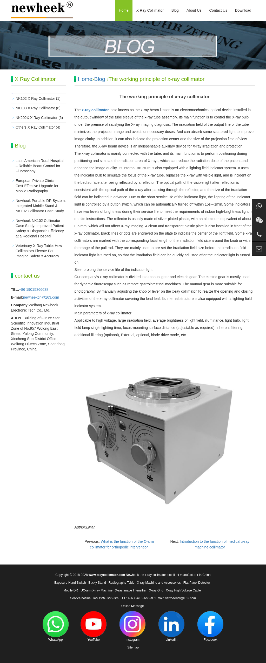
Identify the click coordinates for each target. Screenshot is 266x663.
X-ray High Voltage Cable (183, 590)
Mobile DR (70, 590)
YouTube (94, 626)
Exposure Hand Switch (70, 582)
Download (243, 10)
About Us (194, 10)
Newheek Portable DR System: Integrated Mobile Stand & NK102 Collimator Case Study (41, 206)
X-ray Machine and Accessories (159, 582)
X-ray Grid (156, 590)
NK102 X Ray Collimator (35, 98)
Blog (175, 10)
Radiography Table (122, 582)
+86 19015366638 (33, 289)
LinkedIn (171, 626)
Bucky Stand (97, 582)
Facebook (210, 626)
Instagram (132, 626)
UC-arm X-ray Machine (96, 590)
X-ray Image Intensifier (131, 590)
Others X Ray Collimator (35, 127)
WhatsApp (56, 626)
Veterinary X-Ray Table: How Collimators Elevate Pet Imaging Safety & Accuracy (39, 251)
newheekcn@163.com (41, 297)
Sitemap (133, 647)
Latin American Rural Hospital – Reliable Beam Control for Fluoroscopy (39, 166)
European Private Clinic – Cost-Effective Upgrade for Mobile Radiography (37, 186)
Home (123, 10)
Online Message (132, 606)
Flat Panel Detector (196, 582)
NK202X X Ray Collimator (36, 118)
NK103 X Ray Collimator (35, 108)
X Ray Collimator (150, 10)
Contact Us (218, 10)
